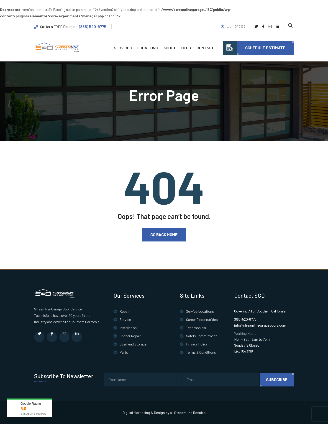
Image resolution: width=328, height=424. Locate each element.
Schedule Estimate (265, 48)
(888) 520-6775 (92, 26)
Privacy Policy (197, 344)
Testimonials (196, 327)
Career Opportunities (202, 319)
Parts (124, 352)
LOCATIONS (147, 47)
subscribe (277, 379)
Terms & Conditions (201, 352)
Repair (125, 311)
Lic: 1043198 (243, 351)
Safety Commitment (201, 336)
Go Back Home (164, 234)
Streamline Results (189, 412)
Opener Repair (130, 336)
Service (125, 319)
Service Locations (200, 311)
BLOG (186, 47)
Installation (128, 327)
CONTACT (205, 47)
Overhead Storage (133, 344)
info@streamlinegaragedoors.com (260, 325)
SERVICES (123, 47)
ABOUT (169, 47)
